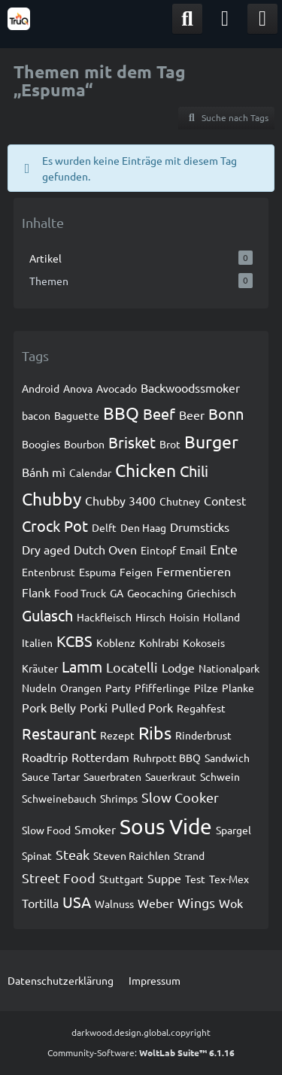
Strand (189, 855)
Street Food (59, 877)
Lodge (178, 667)
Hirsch (150, 617)
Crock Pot (55, 525)
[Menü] (262, 19)
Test (195, 878)
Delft (104, 527)
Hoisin (184, 617)
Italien (37, 642)
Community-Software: (141, 1052)
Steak (72, 854)
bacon (36, 415)
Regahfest (201, 708)
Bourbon (84, 444)
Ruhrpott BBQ (167, 757)
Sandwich (227, 757)
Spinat (37, 855)
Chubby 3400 (120, 500)
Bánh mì (43, 471)
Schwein (220, 776)
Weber (156, 902)
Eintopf (158, 550)
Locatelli (132, 667)
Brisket (132, 442)
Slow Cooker (180, 797)
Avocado (116, 388)
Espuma (97, 571)
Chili (194, 470)
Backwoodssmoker (190, 387)
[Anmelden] (225, 19)
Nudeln (39, 687)
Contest (225, 500)
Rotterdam (100, 756)
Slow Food (46, 830)
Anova (77, 388)
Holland (221, 617)
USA (76, 901)
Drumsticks (199, 526)
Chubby (51, 498)
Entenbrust (48, 571)
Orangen (81, 687)
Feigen (136, 571)
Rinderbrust (203, 735)
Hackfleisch (104, 617)
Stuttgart (121, 878)
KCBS (74, 640)
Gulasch (47, 615)
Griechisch (211, 593)
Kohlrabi (159, 642)
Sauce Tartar (51, 776)
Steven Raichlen (131, 855)
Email (193, 550)
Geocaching (155, 593)
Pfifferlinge (162, 687)
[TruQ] (19, 19)
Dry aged (46, 549)
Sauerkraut (170, 776)
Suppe (164, 877)
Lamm (82, 666)
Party (118, 687)
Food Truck (80, 593)
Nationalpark (229, 668)
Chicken (145, 470)
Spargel (233, 830)
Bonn (226, 413)
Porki (94, 707)
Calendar (90, 472)
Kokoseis (204, 642)
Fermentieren (193, 570)
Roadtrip (45, 756)
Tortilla (40, 902)
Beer (192, 414)
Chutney (179, 501)
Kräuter (40, 668)
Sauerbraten (112, 776)
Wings (196, 902)
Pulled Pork (142, 707)
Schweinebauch (59, 798)
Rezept (117, 735)
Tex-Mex (229, 878)
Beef (159, 413)
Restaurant (59, 733)
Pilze (206, 687)
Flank (36, 592)
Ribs (154, 732)
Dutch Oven (105, 549)
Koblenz (115, 642)
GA (116, 593)
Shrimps (119, 798)
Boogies (41, 444)
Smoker (95, 829)
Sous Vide (166, 826)
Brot (169, 444)
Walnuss (114, 903)
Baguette (76, 415)
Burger (211, 441)
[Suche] (187, 19)
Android (40, 388)
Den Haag (143, 527)
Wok (231, 902)
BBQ (121, 413)
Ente (224, 549)
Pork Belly (49, 707)
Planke (238, 687)
